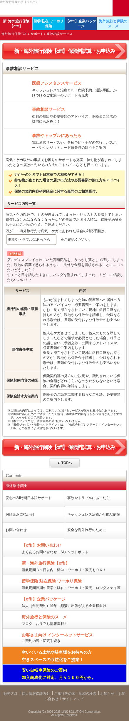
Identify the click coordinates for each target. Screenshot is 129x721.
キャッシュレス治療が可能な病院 (93, 514)
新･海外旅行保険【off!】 (16, 23)
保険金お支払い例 (20, 514)
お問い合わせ (16, 530)
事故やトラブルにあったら (29, 239)
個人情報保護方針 (36, 694)
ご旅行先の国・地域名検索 (75, 694)
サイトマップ (72, 699)
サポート (37, 34)
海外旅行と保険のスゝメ (113, 23)
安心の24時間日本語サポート (29, 498)
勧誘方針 (11, 694)
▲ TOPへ (64, 463)
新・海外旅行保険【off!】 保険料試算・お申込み (64, 51)
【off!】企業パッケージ (81, 23)
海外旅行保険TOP (14, 34)
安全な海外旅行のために (86, 530)
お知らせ (107, 694)
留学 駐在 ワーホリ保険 (48, 23)
